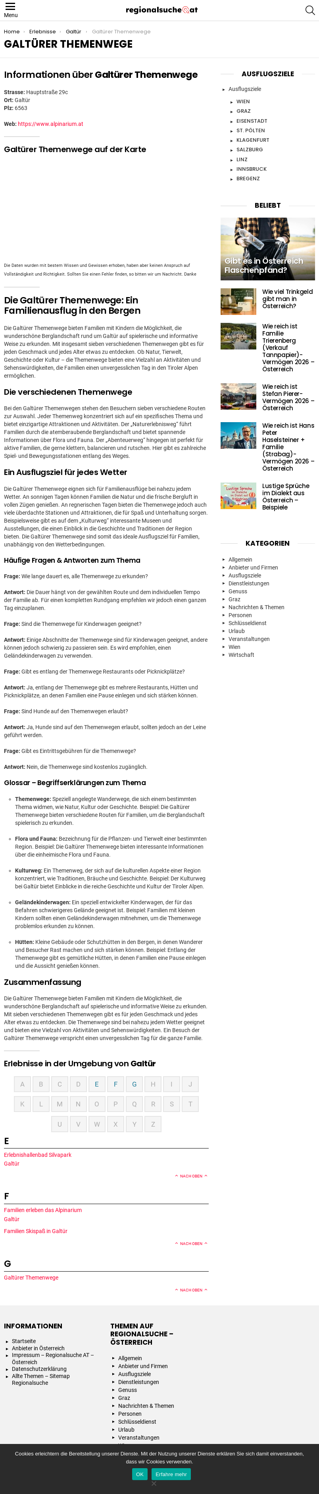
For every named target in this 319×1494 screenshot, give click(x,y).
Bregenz (248, 178)
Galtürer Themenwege (32, 1277)
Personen (240, 615)
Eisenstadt (251, 121)
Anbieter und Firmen (253, 567)
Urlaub (237, 631)
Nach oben (191, 1176)
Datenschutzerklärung (39, 1369)
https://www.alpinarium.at (50, 124)
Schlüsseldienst (248, 623)
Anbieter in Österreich (38, 1348)
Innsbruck (251, 169)
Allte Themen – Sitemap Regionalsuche (41, 1379)
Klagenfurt (252, 140)
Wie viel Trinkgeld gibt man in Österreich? (287, 299)
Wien (243, 101)
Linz (242, 159)
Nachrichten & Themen (256, 607)
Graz (243, 111)
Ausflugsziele (245, 89)
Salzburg (249, 149)
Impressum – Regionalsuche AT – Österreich (53, 1358)
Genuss (238, 591)
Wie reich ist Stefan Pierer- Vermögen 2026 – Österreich (288, 397)
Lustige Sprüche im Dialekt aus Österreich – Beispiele (285, 497)
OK (140, 1474)
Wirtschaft (241, 655)
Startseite (24, 1341)
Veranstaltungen (249, 639)
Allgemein (240, 559)
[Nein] (153, 1482)
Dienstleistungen (249, 583)
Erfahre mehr (171, 1474)
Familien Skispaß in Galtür (36, 1231)
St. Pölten (250, 130)
